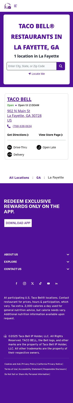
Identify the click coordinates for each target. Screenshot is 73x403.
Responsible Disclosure (54, 369)
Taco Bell (19, 99)
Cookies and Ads (12, 364)
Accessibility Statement (30, 369)
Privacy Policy (29, 364)
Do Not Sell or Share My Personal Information (26, 374)
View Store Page (51, 135)
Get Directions (18, 135)
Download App (18, 223)
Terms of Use (10, 369)
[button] (36, 255)
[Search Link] (61, 66)
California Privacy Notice (49, 364)
